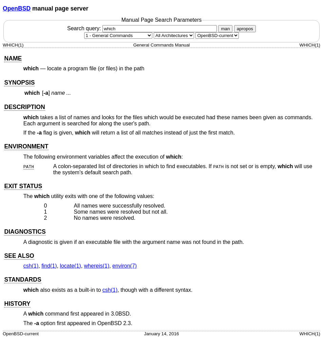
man (225, 28)
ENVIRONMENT (26, 146)
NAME (13, 58)
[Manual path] (217, 35)
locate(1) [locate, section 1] (70, 266)
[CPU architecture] (174, 35)
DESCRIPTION (24, 107)
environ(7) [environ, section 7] (124, 266)
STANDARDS (22, 279)
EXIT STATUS (23, 186)
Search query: (142, 28)
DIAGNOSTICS (24, 231)
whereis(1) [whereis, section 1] (97, 266)
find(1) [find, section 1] (49, 266)
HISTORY (17, 303)
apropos (245, 28)
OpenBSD (17, 8)
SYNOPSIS (19, 82)
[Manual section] (118, 35)
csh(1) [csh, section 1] (30, 266)
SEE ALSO (19, 255)
